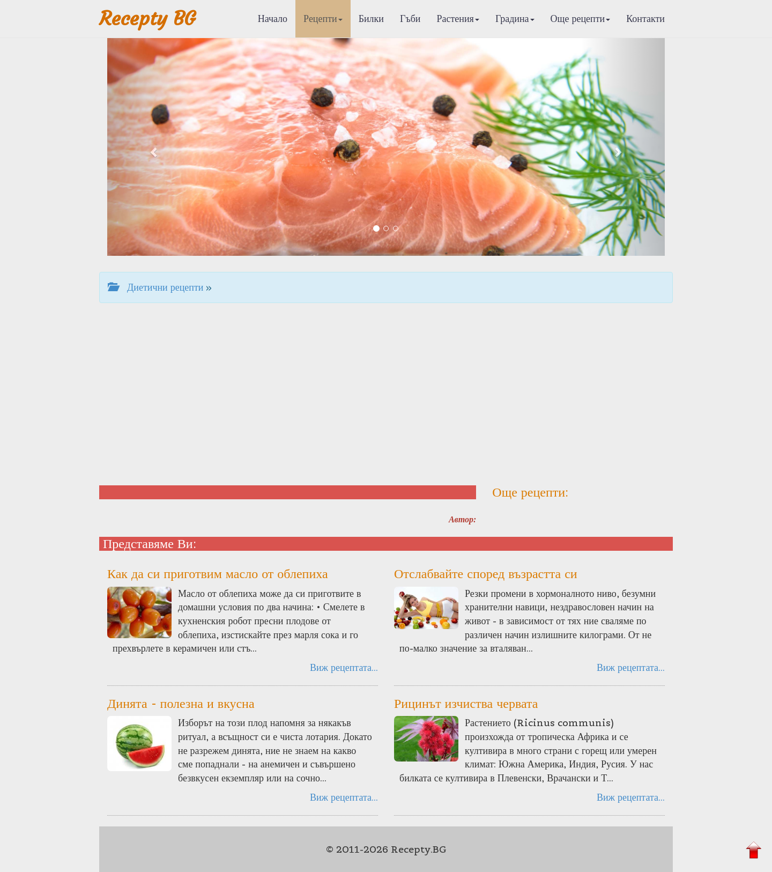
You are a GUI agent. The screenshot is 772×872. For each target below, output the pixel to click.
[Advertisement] (386, 394)
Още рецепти (581, 18)
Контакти (645, 18)
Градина (515, 18)
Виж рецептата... (344, 667)
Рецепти (323, 18)
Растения (458, 18)
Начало (272, 18)
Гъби (410, 18)
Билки (371, 18)
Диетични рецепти (155, 287)
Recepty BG (147, 18)
